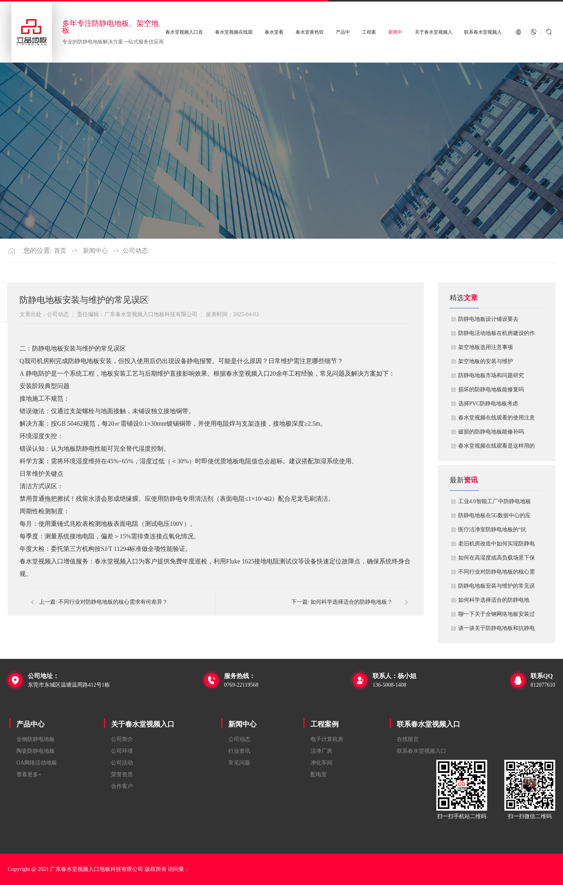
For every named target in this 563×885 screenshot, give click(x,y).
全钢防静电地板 (35, 739)
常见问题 (239, 763)
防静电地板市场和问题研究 (491, 375)
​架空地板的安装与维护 (485, 361)
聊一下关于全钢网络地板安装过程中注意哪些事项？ (496, 616)
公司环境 (122, 751)
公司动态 (135, 251)
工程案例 (324, 724)
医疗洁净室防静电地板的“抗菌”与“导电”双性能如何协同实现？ (494, 532)
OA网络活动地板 (36, 763)
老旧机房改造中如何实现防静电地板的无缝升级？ (496, 546)
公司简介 (122, 739)
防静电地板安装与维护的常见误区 (496, 588)
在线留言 (408, 739)
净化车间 (321, 763)
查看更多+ (28, 774)
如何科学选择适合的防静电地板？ (351, 602)
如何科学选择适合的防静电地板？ (493, 602)
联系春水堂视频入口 (428, 724)
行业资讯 (239, 751)
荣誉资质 (122, 774)
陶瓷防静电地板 (35, 751)
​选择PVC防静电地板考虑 (488, 404)
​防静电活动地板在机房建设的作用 (496, 335)
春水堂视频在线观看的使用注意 (496, 418)
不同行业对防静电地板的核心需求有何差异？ (496, 574)
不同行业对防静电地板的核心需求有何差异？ (113, 602)
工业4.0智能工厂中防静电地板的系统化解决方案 (494, 503)
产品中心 (30, 724)
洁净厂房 (321, 751)
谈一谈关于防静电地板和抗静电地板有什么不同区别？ (496, 630)
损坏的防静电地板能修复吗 (491, 389)
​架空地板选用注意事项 (485, 347)
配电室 (318, 774)
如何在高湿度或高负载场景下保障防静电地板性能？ (496, 560)
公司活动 (122, 763)
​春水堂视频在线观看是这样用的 (496, 446)
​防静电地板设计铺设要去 (488, 319)
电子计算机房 (326, 739)
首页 (60, 251)
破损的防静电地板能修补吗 (491, 432)
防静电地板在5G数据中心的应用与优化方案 (494, 518)
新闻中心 (95, 251)
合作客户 (122, 786)
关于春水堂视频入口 (142, 724)
